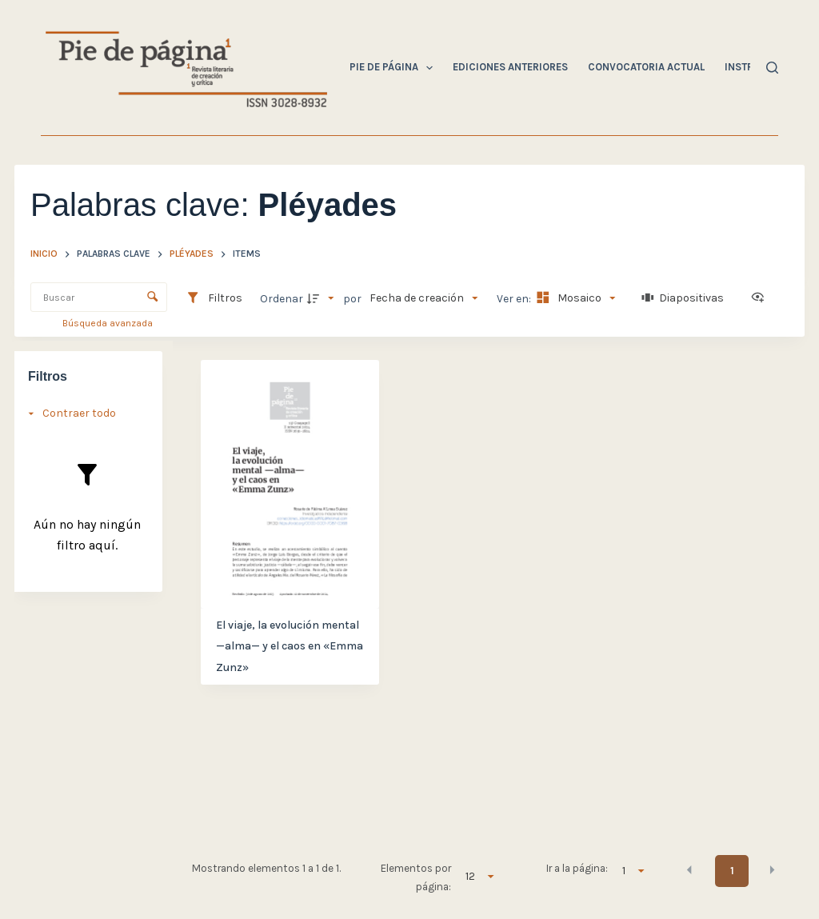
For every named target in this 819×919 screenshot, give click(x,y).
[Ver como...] (761, 298)
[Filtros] (214, 298)
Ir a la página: (577, 868)
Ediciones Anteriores (510, 67)
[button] (689, 869)
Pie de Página (395, 68)
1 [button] (732, 870)
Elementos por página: (416, 877)
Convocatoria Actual (646, 67)
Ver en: (515, 299)
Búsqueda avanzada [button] (108, 323)
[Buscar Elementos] (98, 297)
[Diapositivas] (683, 298)
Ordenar (281, 299)
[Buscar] (772, 68)
